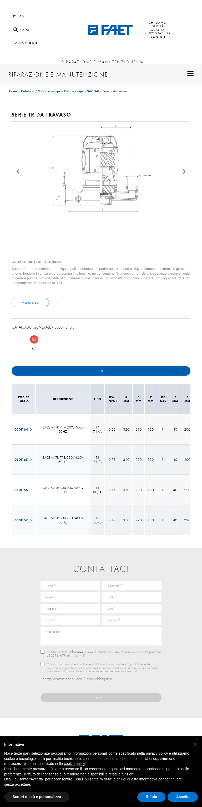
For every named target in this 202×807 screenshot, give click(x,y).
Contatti (159, 37)
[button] (195, 744)
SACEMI (93, 91)
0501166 (23, 489)
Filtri (101, 371)
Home (13, 91)
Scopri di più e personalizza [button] (37, 797)
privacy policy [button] (157, 753)
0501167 (23, 520)
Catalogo (27, 91)
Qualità (157, 30)
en (22, 16)
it (14, 16)
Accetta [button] (182, 797)
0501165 (23, 459)
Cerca (21, 29)
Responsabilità (157, 33)
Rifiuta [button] (151, 797)
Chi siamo (158, 23)
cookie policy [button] (74, 763)
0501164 (23, 429)
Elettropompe (74, 91)
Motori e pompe (49, 91)
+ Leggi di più (30, 302)
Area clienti (26, 43)
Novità (158, 26)
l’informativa (76, 652)
